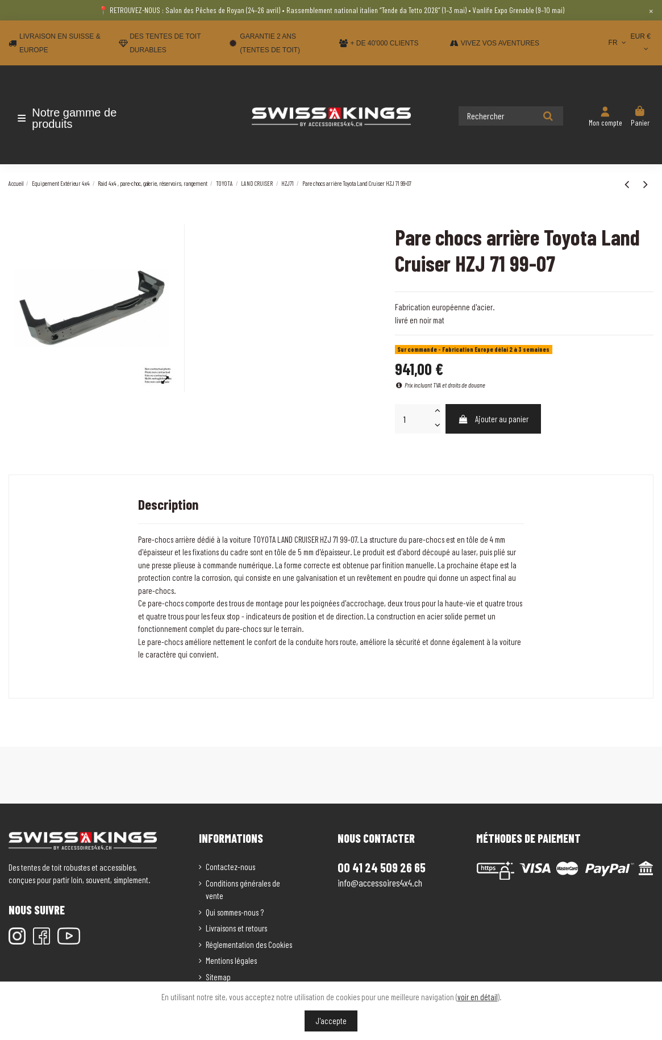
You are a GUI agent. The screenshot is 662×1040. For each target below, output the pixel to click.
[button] (75, 118)
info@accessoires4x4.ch (380, 882)
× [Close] (651, 10)
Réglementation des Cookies (249, 944)
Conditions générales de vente (243, 889)
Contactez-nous (230, 867)
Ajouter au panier (493, 419)
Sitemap (218, 977)
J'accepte (331, 1021)
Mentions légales (231, 960)
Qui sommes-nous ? (235, 912)
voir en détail (477, 997)
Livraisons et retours (236, 928)
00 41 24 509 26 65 (382, 867)
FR (618, 43)
